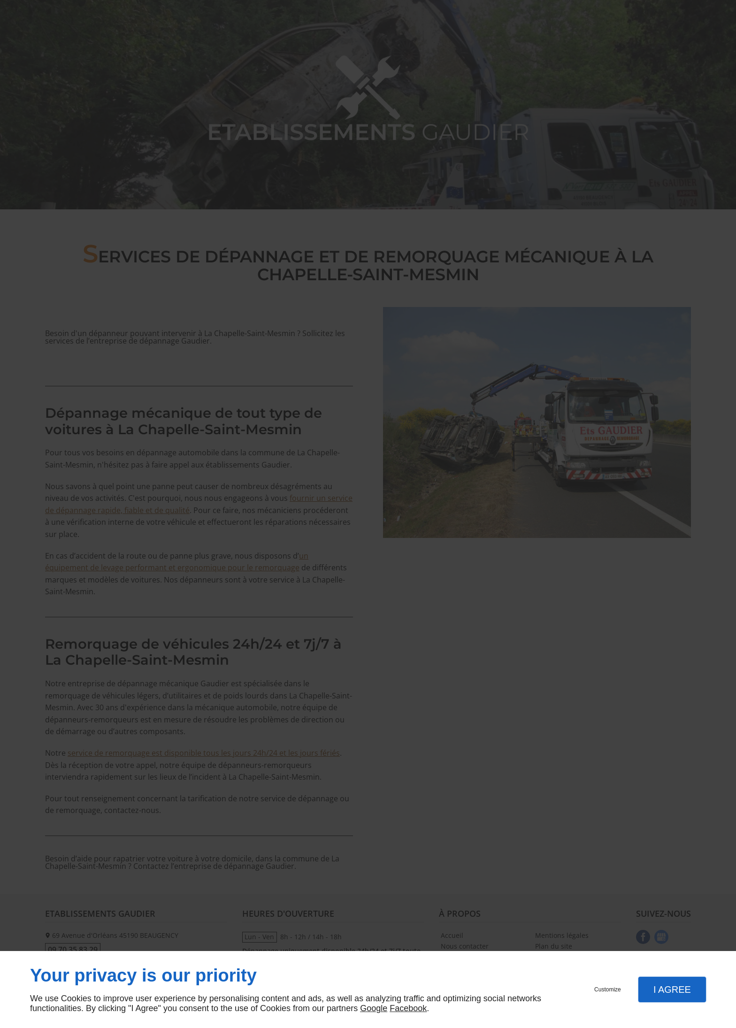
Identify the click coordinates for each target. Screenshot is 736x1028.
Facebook (408, 1008)
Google (373, 1008)
